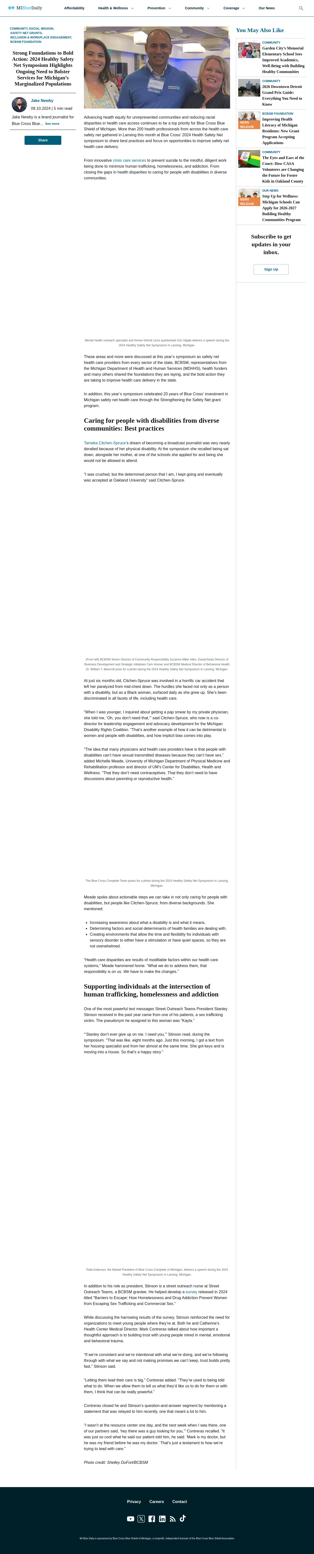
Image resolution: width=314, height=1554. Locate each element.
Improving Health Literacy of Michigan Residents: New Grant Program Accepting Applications (280, 131)
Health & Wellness (116, 8)
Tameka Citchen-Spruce (105, 443)
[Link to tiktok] (183, 1520)
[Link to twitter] (141, 1520)
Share (43, 140)
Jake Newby (42, 101)
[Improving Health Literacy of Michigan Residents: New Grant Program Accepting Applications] (249, 120)
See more (52, 124)
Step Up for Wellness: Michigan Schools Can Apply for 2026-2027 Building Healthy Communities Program (281, 208)
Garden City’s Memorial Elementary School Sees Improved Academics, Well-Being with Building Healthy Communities (283, 60)
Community (197, 8)
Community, (19, 28)
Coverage (234, 8)
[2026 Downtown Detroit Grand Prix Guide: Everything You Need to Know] (249, 88)
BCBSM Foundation (25, 42)
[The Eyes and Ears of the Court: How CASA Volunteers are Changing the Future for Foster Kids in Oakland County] (249, 159)
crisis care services (129, 160)
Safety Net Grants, (26, 33)
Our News (267, 8)
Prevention (159, 8)
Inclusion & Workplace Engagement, (41, 37)
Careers (156, 1502)
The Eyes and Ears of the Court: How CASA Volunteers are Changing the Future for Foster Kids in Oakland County (283, 169)
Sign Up (271, 269)
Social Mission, (41, 28)
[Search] (301, 8)
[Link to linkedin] (162, 1520)
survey (191, 1292)
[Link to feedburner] (173, 1520)
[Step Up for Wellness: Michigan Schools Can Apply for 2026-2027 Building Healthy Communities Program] (249, 197)
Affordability (74, 8)
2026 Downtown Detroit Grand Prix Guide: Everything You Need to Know (282, 95)
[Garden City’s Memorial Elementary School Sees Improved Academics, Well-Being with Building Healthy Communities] (249, 49)
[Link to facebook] (151, 1520)
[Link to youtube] (130, 1520)
